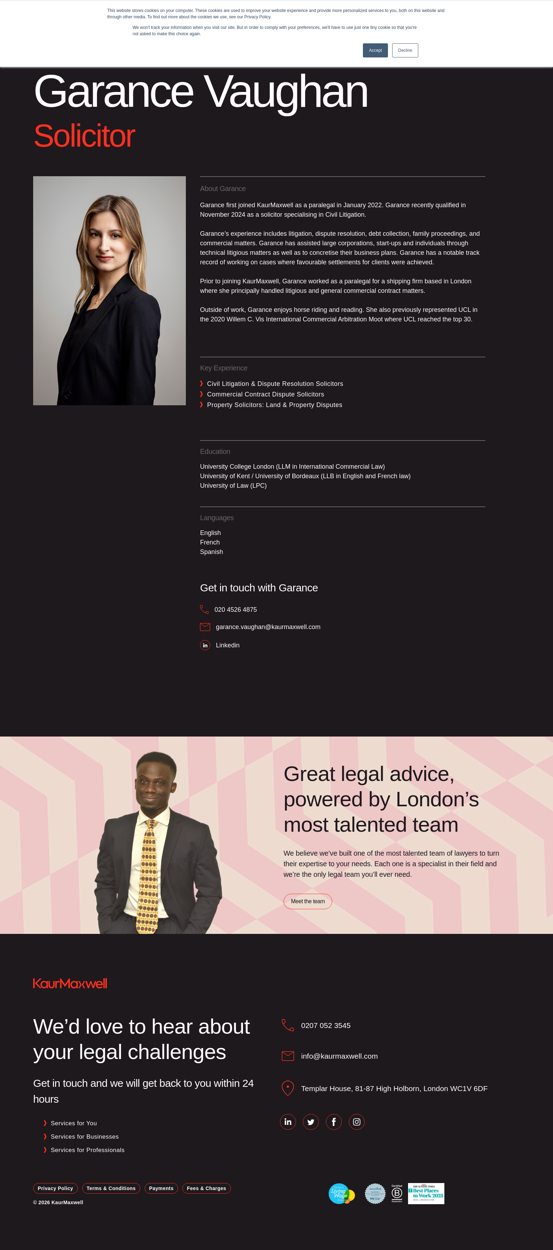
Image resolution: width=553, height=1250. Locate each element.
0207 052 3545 (326, 1025)
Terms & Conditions (111, 1188)
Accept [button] (375, 50)
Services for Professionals (88, 1150)
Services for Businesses (85, 1136)
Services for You (74, 1123)
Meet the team (308, 901)
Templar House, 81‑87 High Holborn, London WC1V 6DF (394, 1088)
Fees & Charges (206, 1188)
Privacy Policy (55, 1188)
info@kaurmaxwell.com (339, 1056)
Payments (161, 1188)
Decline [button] (405, 50)
